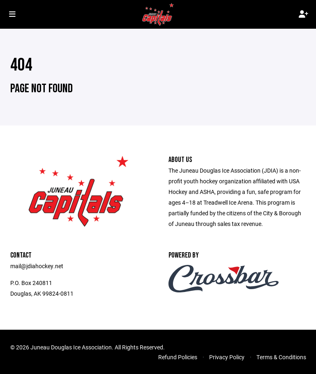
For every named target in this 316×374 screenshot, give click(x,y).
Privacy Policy (226, 357)
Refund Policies (177, 357)
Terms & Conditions (281, 357)
